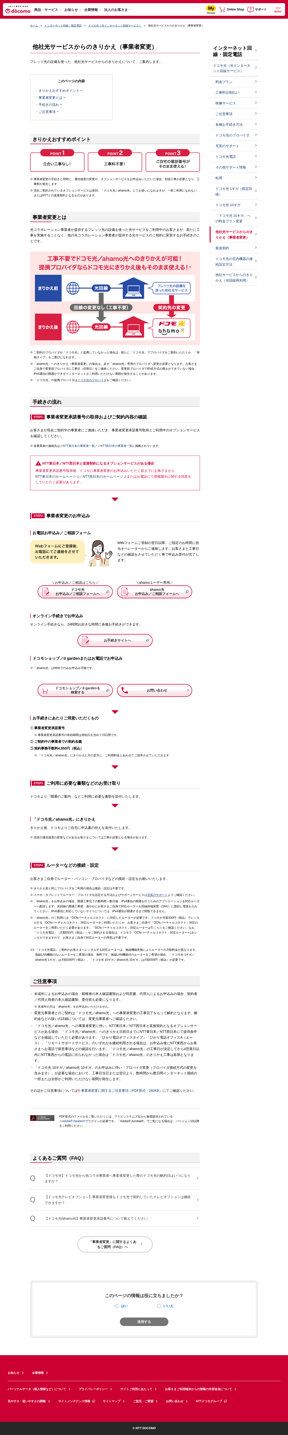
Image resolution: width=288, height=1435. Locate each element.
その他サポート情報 (230, 167)
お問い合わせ (174, 1401)
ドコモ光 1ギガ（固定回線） (233, 191)
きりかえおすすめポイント (59, 90)
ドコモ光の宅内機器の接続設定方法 (234, 261)
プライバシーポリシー (93, 1389)
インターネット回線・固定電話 (63, 25)
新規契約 (222, 248)
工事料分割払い (227, 92)
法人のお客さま (116, 10)
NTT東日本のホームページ (55, 476)
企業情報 (91, 10)
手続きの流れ (49, 104)
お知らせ (71, 10)
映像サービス (225, 103)
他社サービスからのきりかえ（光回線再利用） (234, 277)
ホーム (34, 25)
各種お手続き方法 (229, 124)
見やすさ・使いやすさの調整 (27, 1401)
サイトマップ (111, 1401)
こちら (158, 927)
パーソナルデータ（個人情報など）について (37, 1389)
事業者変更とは (50, 97)
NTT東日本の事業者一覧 (77, 446)
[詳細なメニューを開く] (278, 9)
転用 (218, 178)
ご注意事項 (47, 111)
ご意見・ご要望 (143, 1401)
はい (124, 1306)
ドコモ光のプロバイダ (92, 380)
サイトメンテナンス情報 (77, 1401)
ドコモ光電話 (225, 157)
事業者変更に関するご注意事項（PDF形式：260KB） (122, 1091)
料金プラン (223, 82)
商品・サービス (46, 10)
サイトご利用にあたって (136, 1389)
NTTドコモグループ (211, 1401)
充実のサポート (157, 895)
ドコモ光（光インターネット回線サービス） (114, 25)
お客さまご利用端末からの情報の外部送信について (198, 1389)
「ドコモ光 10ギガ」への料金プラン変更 (233, 218)
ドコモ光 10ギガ (227, 205)
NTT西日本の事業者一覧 (115, 446)
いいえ (168, 1306)
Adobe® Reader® (72, 1121)
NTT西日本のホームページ (103, 476)
